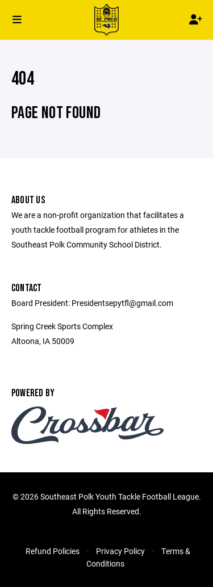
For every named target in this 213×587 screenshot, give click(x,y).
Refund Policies (53, 551)
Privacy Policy (120, 551)
